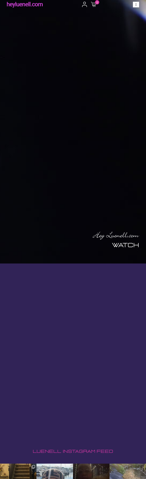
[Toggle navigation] (136, 4)
